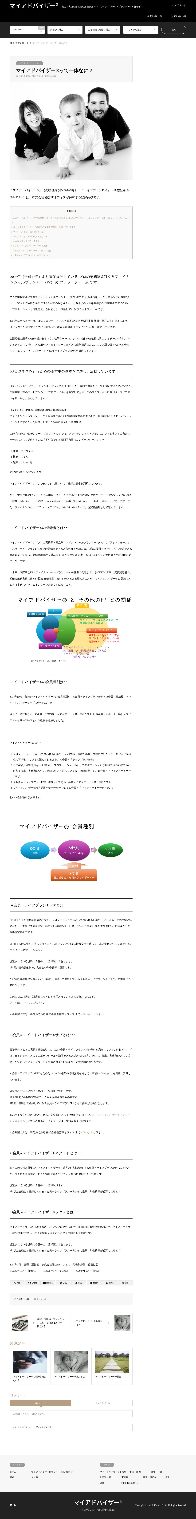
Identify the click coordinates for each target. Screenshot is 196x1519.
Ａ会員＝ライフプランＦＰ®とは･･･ (29, 241)
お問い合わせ (178, 16)
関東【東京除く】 (130, 1483)
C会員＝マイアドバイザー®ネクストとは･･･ (33, 250)
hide (73, 211)
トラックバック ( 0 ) (102, 1403)
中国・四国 (135, 1472)
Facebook (11, 1505)
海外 (167, 1477)
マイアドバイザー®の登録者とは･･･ (29, 232)
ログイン (37, 1427)
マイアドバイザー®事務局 (113, 1472)
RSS (15, 1505)
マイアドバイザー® (98, 1502)
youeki (26, 1299)
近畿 (102, 1483)
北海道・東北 (106, 1477)
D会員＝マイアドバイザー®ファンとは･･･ (32, 255)
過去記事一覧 (154, 16)
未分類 (34, 1477)
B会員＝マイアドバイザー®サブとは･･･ (31, 246)
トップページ (178, 5)
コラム (13, 1472)
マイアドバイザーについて (29, 63)
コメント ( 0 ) (40, 1403)
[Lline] (63, 1282)
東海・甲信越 (150, 1477)
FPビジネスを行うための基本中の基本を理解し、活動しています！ (43, 227)
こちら (26, 1002)
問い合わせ (67, 1472)
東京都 (125, 1477)
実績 (12, 1477)
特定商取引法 (87, 1509)
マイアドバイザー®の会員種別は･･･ (29, 236)
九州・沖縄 (156, 1472)
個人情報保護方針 (106, 1509)
